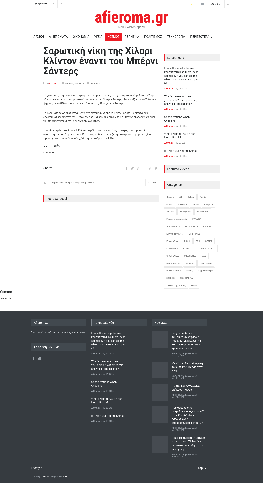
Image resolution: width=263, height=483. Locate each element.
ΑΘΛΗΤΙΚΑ (131, 36)
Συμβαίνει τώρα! (205, 271)
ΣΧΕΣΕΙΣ (170, 278)
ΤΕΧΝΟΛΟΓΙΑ (176, 36)
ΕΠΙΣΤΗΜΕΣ (194, 234)
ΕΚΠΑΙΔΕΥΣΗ (191, 226)
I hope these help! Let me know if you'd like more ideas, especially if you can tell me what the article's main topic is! (181, 76)
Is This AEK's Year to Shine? (180, 150)
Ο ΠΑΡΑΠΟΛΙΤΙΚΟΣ (206, 248)
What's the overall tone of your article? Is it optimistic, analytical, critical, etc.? (180, 100)
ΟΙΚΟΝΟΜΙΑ (81, 36)
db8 (180, 197)
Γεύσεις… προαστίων (176, 219)
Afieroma (46, 476)
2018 (64, 476)
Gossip (169, 204)
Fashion (203, 197)
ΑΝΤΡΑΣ (170, 212)
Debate (191, 197)
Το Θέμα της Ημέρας (176, 285)
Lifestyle (182, 204)
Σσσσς (189, 271)
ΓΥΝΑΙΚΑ (196, 219)
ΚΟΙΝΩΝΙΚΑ (172, 248)
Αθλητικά (168, 88)
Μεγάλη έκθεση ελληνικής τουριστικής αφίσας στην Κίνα (188, 367)
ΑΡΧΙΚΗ (38, 36)
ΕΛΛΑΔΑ (207, 226)
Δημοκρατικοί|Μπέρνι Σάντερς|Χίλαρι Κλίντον (73, 182)
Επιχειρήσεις (172, 241)
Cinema (170, 197)
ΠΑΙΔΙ (203, 256)
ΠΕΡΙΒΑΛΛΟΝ (173, 263)
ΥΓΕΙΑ (98, 36)
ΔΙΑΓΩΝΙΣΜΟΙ (173, 226)
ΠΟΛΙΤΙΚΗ (189, 263)
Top (200, 468)
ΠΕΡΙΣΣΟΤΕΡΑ (199, 36)
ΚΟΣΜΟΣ (114, 36)
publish (195, 204)
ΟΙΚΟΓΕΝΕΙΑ (172, 256)
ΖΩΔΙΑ (187, 241)
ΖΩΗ (198, 241)
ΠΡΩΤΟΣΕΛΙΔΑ (173, 271)
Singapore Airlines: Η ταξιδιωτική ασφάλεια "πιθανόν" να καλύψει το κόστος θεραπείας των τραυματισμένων (186, 341)
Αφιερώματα (202, 212)
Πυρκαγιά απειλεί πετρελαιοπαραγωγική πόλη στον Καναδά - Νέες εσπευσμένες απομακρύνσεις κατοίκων (189, 415)
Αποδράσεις (185, 212)
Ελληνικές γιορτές (174, 234)
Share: (47, 168)
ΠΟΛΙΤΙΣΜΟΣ (153, 36)
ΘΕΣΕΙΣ (208, 241)
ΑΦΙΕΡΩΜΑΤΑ (58, 36)
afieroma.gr (131, 17)
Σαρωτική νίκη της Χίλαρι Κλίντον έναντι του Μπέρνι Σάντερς (100, 60)
